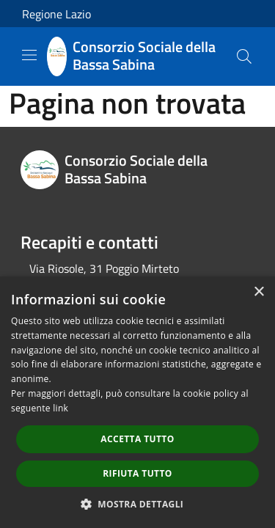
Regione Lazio (56, 14)
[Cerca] (244, 56)
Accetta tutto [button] (137, 439)
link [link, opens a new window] (60, 408)
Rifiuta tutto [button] (137, 473)
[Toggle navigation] (29, 55)
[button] (138, 503)
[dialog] (137, 402)
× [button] (258, 292)
